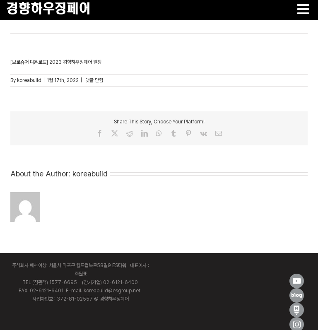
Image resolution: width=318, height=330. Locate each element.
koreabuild (29, 80)
